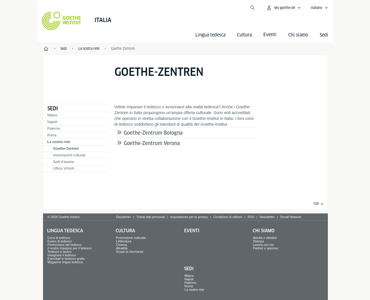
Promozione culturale (131, 237)
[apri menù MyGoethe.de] (283, 8)
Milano (52, 115)
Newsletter (267, 217)
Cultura (244, 35)
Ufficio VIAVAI (63, 169)
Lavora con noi (263, 244)
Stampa (258, 241)
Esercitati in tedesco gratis (65, 258)
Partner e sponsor (265, 248)
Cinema (121, 244)
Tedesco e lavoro (59, 251)
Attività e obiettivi (265, 237)
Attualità (121, 248)
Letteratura (123, 241)
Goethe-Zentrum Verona (152, 143)
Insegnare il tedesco (61, 255)
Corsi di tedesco (58, 237)
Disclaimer (123, 217)
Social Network (290, 217)
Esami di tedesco (59, 241)
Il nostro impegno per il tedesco (69, 248)
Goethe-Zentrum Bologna (153, 133)
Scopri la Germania (129, 251)
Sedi (324, 35)
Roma (52, 135)
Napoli (52, 122)
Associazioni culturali (69, 155)
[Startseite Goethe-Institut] (61, 21)
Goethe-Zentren (66, 149)
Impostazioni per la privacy (189, 217)
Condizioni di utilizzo (227, 217)
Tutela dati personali (150, 217)
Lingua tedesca (210, 35)
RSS (251, 217)
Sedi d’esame (63, 162)
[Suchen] (252, 7)
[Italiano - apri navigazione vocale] (319, 8)
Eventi (191, 230)
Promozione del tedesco (64, 244)
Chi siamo (298, 35)
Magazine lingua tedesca (65, 262)
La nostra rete (58, 142)
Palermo (53, 129)
